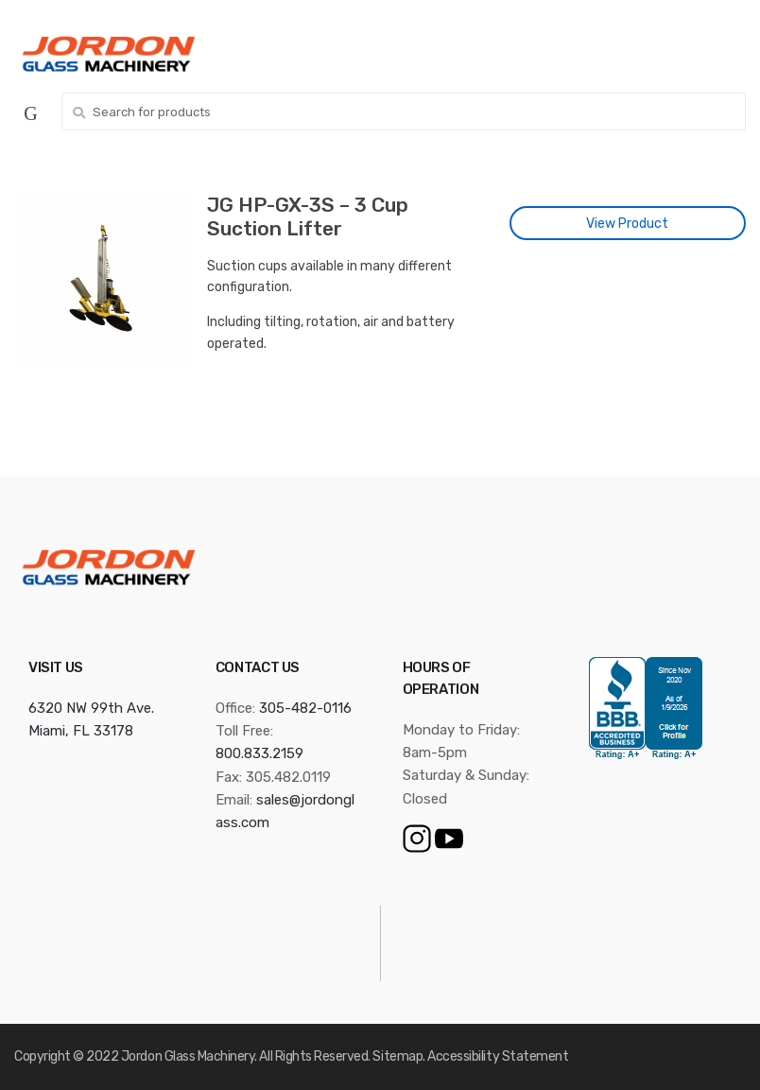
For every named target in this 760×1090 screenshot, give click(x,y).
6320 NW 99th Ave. (91, 708)
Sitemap (397, 1056)
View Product (627, 224)
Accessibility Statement (497, 1056)
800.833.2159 (259, 753)
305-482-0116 (305, 708)
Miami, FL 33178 (80, 730)
